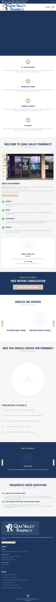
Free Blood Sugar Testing (9, 574)
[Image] (16, 319)
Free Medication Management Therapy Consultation (16, 580)
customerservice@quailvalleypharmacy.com (15, 506)
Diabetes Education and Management (12, 587)
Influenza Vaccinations (8, 582)
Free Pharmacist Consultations (10, 585)
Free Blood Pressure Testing (10, 577)
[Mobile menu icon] (52, 7)
